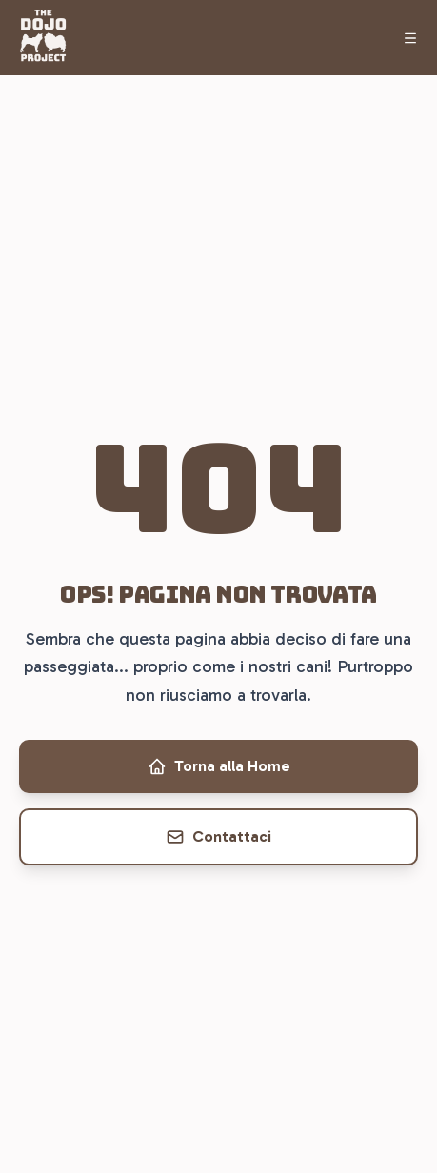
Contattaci (218, 836)
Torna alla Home (219, 766)
